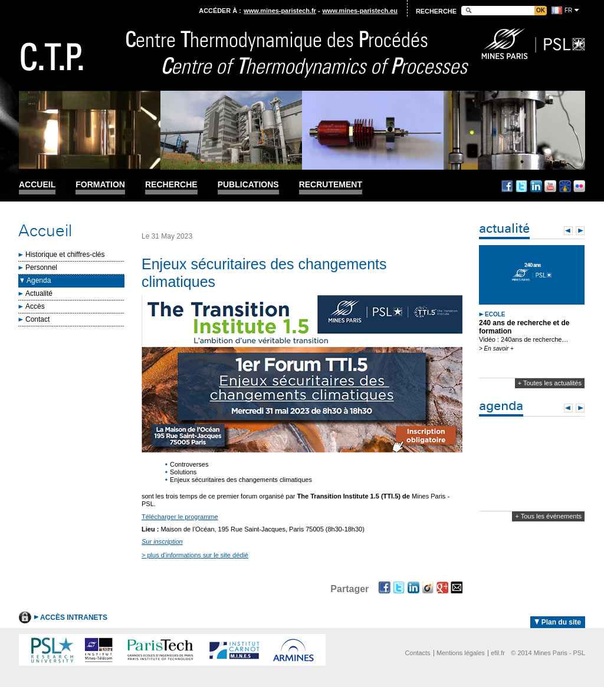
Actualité (38, 293)
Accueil (37, 184)
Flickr (579, 186)
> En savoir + (496, 348)
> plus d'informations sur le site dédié (195, 555)
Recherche (171, 184)
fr (568, 10)
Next (580, 230)
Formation (100, 184)
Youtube (550, 186)
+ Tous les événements (548, 516)
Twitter (521, 186)
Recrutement (330, 184)
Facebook (507, 186)
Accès (35, 306)
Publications (248, 184)
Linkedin (536, 186)
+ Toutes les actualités (550, 383)
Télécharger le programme (180, 516)
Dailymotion (565, 186)
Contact (37, 319)
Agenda (39, 280)
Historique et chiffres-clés (65, 254)
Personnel (41, 267)
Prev (568, 230)
